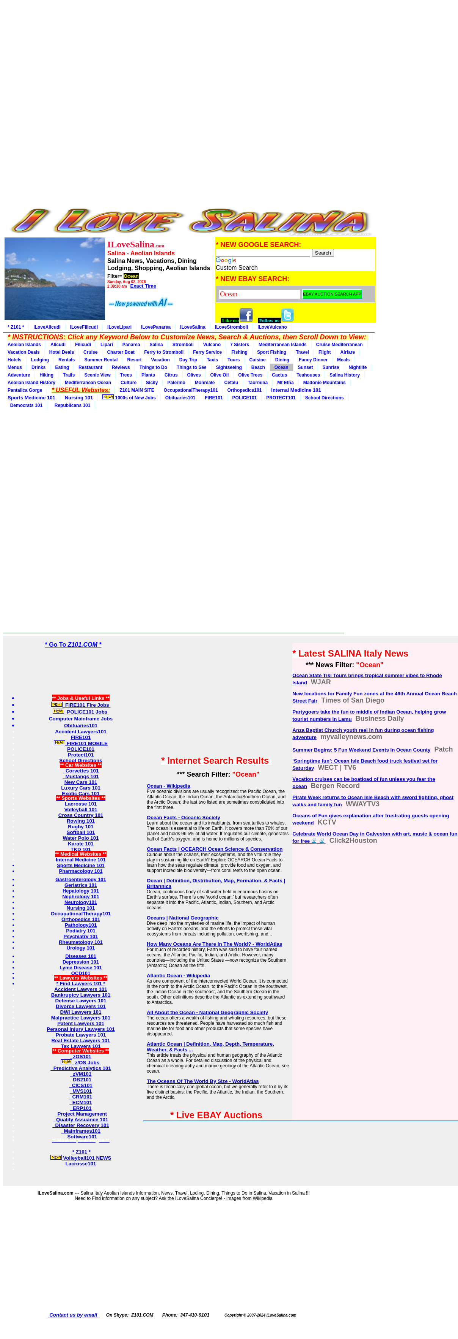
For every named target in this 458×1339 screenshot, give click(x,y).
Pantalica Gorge (25, 390)
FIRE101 (214, 397)
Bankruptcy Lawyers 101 (80, 995)
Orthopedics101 (244, 390)
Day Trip (188, 359)
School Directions (324, 397)
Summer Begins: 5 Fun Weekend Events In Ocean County (361, 750)
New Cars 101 (80, 782)
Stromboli (183, 344)
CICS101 (81, 1085)
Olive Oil (219, 375)
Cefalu (231, 382)
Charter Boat (121, 352)
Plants (148, 375)
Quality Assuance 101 (80, 1119)
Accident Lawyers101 (81, 731)
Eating (62, 367)
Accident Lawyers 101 (80, 989)
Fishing (239, 352)
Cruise (90, 352)
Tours (233, 359)
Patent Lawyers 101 (80, 1023)
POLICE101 (244, 397)
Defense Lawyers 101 (81, 1000)
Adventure (19, 375)
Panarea (131, 344)
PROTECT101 (280, 397)
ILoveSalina (192, 327)
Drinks (38, 367)
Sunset (305, 367)
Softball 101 (81, 832)
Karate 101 (80, 844)
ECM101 (80, 1102)
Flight (324, 352)
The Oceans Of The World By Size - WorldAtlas (203, 1081)
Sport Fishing (271, 352)
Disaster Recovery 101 (80, 1125)
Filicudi (83, 344)
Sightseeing (229, 367)
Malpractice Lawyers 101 (80, 1018)
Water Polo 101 (81, 838)
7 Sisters (239, 344)
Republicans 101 (71, 405)
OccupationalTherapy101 (191, 390)
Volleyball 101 (80, 809)
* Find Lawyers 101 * (80, 983)
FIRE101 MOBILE (81, 743)
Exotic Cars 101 (80, 793)
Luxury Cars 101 (80, 788)
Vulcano (212, 344)
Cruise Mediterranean (339, 344)
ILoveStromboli (231, 327)
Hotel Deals (61, 352)
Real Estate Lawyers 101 (81, 1040)
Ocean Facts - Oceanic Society (183, 817)
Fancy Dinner (313, 359)
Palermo (176, 382)
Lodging (40, 359)
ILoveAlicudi (46, 327)
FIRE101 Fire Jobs (81, 705)
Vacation (160, 359)
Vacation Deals (24, 352)
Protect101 (81, 755)
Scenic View (97, 375)
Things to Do (153, 367)
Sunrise (331, 367)
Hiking (46, 375)
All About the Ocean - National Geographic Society (207, 1012)
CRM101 (80, 1097)
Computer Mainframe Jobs (81, 719)
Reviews (121, 367)
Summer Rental (101, 359)
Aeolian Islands (24, 344)
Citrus (171, 375)
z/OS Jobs (81, 1062)
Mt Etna (285, 382)
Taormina (258, 382)
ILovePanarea (156, 327)
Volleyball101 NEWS (80, 1158)
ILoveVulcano (272, 327)
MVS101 (81, 1091)
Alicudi (58, 344)
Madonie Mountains (324, 382)
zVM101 (80, 1074)
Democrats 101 (25, 405)
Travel (302, 352)
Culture (128, 382)
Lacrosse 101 (81, 804)
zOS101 (80, 1056)
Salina (156, 344)
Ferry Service (207, 352)
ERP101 (80, 1108)
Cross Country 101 (81, 815)
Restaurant (90, 367)
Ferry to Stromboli (164, 352)
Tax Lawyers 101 (81, 1046)
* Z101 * (16, 327)
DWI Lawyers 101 (81, 1012)
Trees (126, 375)
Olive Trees (250, 375)
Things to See (192, 367)
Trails (69, 375)
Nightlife (358, 367)
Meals (343, 359)
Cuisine (257, 359)
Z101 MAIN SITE (136, 390)
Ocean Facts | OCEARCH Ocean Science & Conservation (215, 849)
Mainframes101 (80, 1131)
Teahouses (308, 375)
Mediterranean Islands (283, 344)
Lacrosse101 (81, 1163)
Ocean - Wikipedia (168, 786)
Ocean (281, 367)
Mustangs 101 (81, 776)
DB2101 (80, 1080)
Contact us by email (73, 1315)
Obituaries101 (180, 397)
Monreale (205, 382)
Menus (15, 367)
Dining (282, 359)
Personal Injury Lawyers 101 (80, 1029)
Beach (258, 367)
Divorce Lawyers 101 (81, 1006)
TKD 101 (81, 849)
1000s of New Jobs (129, 397)
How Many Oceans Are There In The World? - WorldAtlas (214, 944)
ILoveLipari (119, 327)
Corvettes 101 (81, 771)
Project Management (81, 1114)
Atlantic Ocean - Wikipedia (178, 975)
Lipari (106, 344)
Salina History (344, 375)
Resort (134, 359)
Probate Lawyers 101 (81, 1035)
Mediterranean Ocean (88, 382)
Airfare (347, 352)
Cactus (279, 375)
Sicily (152, 382)
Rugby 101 (80, 826)
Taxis (212, 359)
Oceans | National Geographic (183, 918)
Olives (194, 375)
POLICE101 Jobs (81, 712)
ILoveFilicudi (84, 327)
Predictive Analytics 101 (80, 1068)
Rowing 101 (81, 821)
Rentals (66, 359)
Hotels (15, 359)
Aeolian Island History (31, 382)
